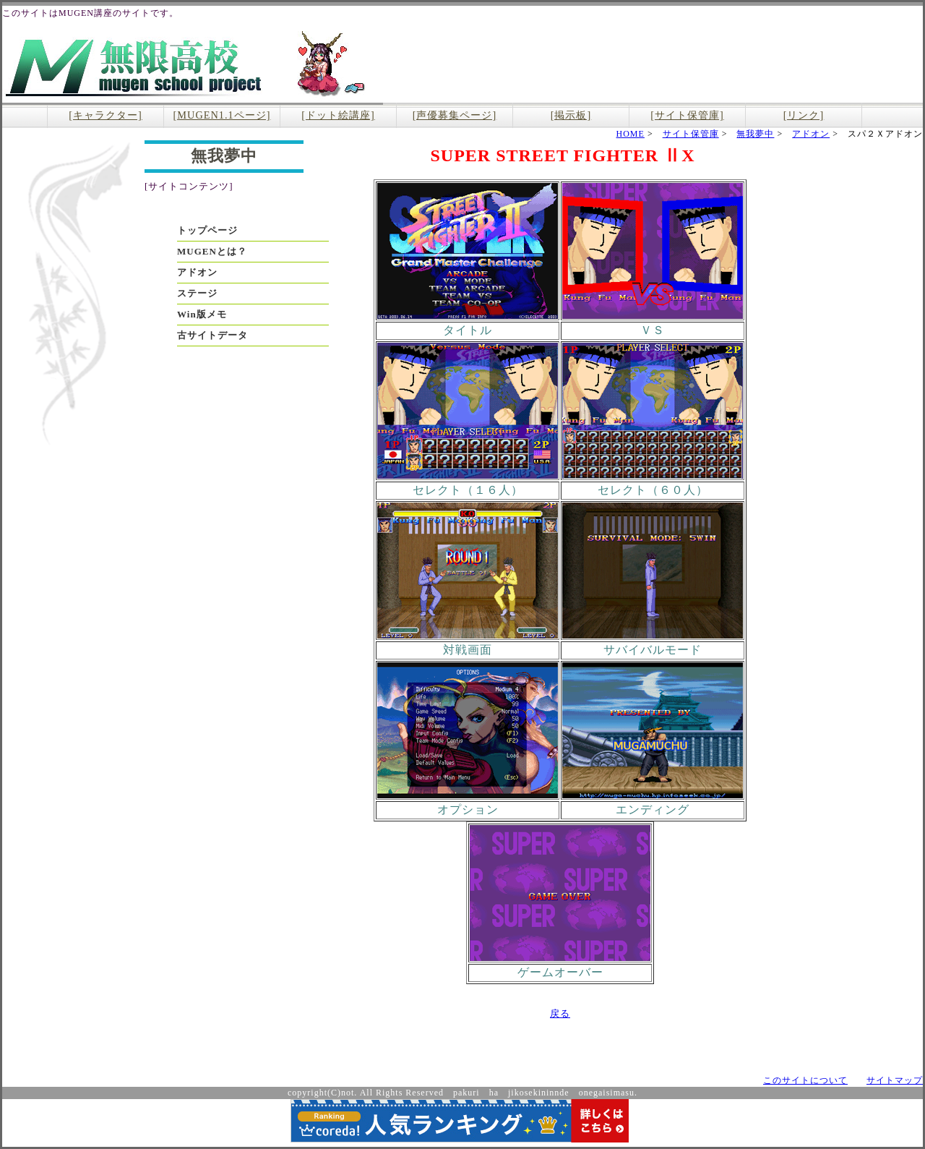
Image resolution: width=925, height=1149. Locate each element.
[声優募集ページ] (455, 115)
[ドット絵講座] (338, 115)
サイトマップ (894, 1080)
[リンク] (804, 115)
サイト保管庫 (691, 134)
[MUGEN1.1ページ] (222, 115)
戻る (560, 1013)
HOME (630, 134)
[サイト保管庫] (687, 115)
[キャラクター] (105, 115)
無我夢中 (755, 134)
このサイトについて (805, 1080)
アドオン (811, 134)
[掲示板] (571, 115)
